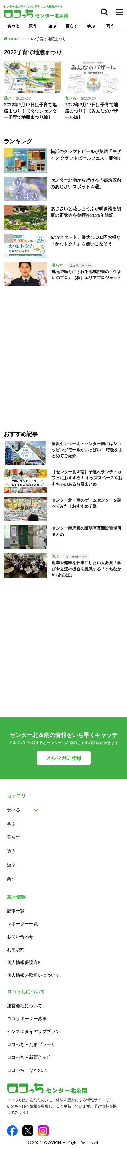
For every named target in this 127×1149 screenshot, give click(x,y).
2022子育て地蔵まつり (46, 38)
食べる (13, 25)
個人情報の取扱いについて (33, 975)
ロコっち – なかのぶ (27, 1070)
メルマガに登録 (63, 758)
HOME (15, 38)
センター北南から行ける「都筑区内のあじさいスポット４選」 (85, 183)
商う (110, 25)
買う (33, 25)
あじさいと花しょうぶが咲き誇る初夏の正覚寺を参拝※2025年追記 (85, 212)
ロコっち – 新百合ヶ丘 (29, 1057)
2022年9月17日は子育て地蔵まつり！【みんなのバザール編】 (91, 110)
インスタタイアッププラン (33, 1031)
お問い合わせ (20, 936)
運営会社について (24, 1005)
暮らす (72, 25)
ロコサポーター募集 (27, 1018)
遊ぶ (52, 25)
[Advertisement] (63, 353)
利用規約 (16, 949)
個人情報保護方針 (24, 962)
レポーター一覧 (22, 923)
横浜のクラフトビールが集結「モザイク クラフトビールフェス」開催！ (86, 155)
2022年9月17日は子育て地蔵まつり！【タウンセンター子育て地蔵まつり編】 (30, 110)
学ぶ (91, 25)
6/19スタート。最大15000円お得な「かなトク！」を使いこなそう (85, 240)
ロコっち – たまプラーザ (31, 1044)
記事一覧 (16, 910)
